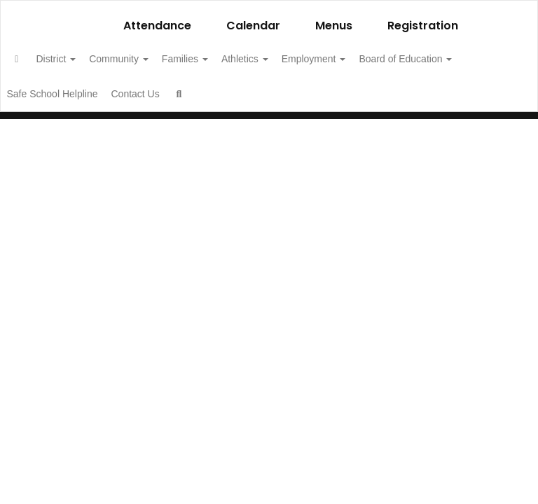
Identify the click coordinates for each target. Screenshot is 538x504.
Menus (333, 26)
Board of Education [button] (78, 93)
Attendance (157, 26)
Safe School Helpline (191, 93)
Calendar (253, 26)
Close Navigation (398, 99)
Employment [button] (374, 58)
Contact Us (282, 93)
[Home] (38, 58)
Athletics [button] (297, 58)
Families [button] (230, 58)
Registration (422, 26)
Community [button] (156, 58)
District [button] (86, 58)
